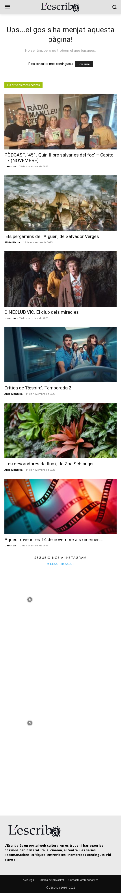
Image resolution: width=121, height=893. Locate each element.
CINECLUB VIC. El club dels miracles (41, 312)
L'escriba (83, 64)
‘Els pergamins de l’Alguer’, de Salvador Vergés (51, 236)
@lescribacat (60, 563)
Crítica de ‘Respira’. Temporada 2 (37, 388)
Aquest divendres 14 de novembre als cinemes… (53, 539)
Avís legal (29, 880)
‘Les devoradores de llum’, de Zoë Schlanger (49, 463)
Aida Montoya (13, 393)
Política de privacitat (51, 880)
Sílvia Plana (12, 242)
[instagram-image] (30, 598)
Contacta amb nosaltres (83, 880)
